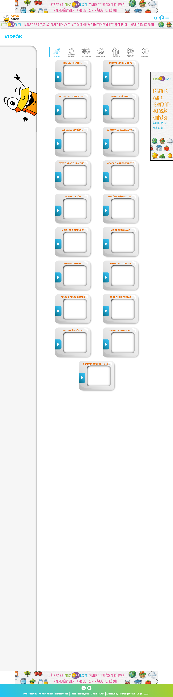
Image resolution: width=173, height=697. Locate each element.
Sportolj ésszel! (120, 81)
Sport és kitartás (120, 282)
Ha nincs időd (73, 181)
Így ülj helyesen (72, 48)
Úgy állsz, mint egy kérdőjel (76, 81)
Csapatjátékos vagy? (120, 148)
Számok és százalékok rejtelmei (126, 115)
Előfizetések (61, 693)
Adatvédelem (46, 693)
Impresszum (30, 693)
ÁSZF (147, 693)
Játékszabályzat (79, 693)
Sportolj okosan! (120, 315)
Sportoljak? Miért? (120, 48)
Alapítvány (112, 693)
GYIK (101, 693)
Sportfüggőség (72, 315)
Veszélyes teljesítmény (73, 148)
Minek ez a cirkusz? (73, 215)
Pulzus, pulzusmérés (73, 282)
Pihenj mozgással (120, 248)
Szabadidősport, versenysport (102, 349)
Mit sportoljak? (120, 215)
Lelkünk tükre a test (120, 181)
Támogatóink (127, 693)
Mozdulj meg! (72, 248)
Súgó (139, 693)
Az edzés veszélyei (72, 115)
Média (94, 693)
